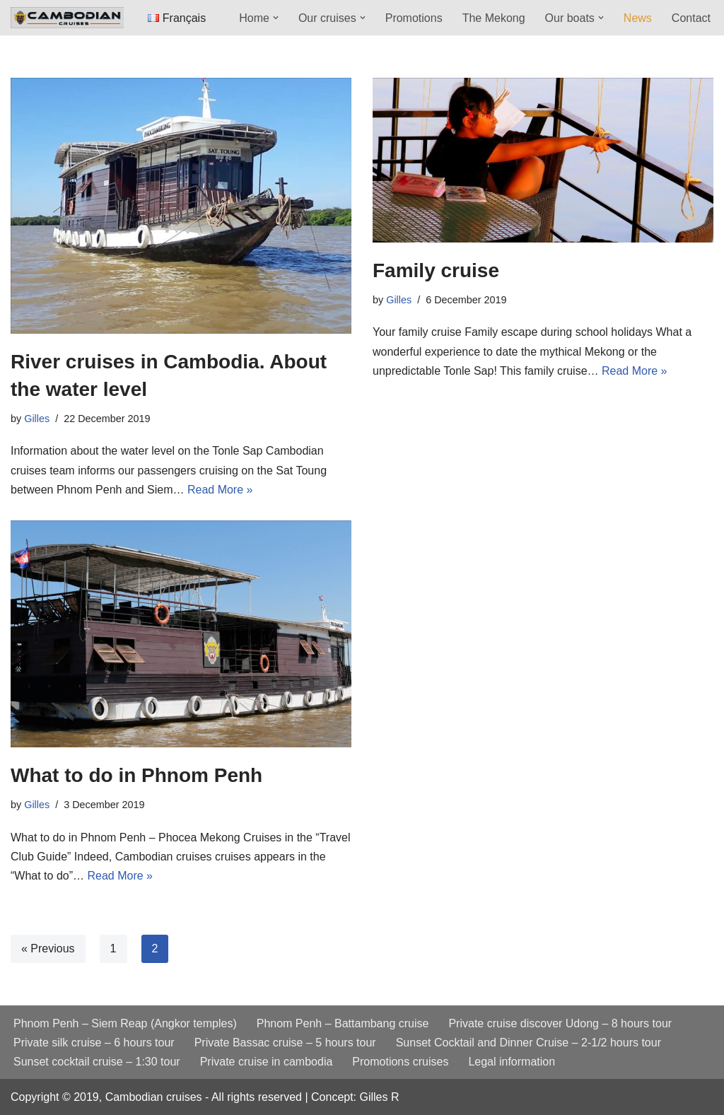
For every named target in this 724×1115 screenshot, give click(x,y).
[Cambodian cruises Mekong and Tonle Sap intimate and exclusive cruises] (67, 17)
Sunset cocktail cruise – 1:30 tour (96, 1062)
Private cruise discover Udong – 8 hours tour (560, 1023)
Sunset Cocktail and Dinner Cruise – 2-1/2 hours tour (528, 1043)
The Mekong (493, 18)
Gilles (36, 418)
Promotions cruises (400, 1062)
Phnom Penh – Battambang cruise (343, 1023)
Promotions (414, 18)
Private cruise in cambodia (266, 1062)
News (638, 18)
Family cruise (436, 270)
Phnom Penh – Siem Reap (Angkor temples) (125, 1023)
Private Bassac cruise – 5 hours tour (285, 1043)
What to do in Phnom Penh (136, 775)
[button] (276, 18)
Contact (691, 18)
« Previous (48, 948)
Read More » (220, 490)
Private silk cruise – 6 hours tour (94, 1043)
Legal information (511, 1062)
